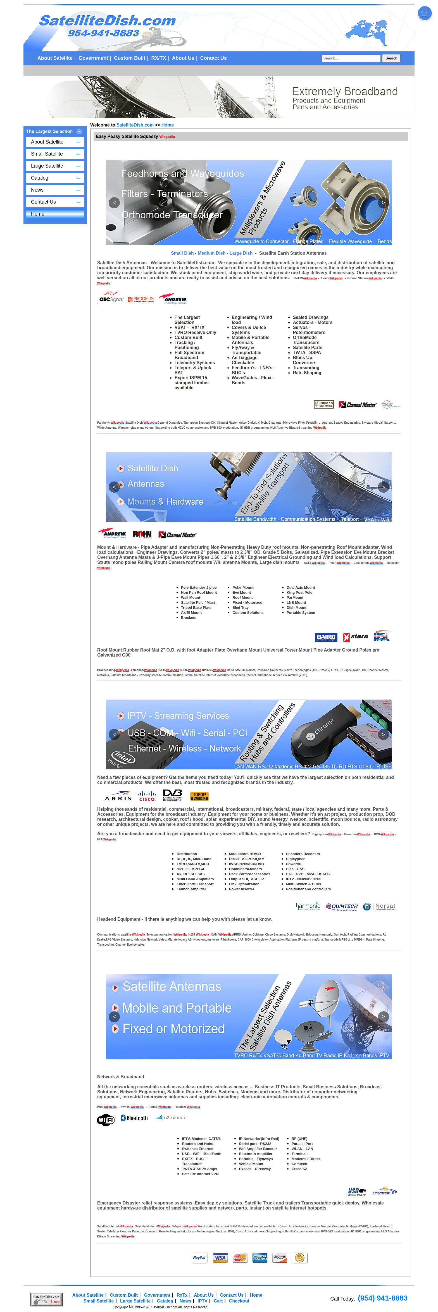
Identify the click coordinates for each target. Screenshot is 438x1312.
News (37, 190)
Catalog (39, 178)
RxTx (182, 1295)
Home (37, 214)
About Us (183, 58)
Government (93, 58)
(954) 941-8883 (383, 1298)
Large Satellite (47, 166)
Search (391, 58)
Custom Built (129, 58)
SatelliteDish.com (135, 125)
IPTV (202, 1301)
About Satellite (55, 58)
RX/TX (158, 58)
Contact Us (213, 58)
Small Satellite (47, 154)
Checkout (239, 1301)
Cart (218, 1301)
